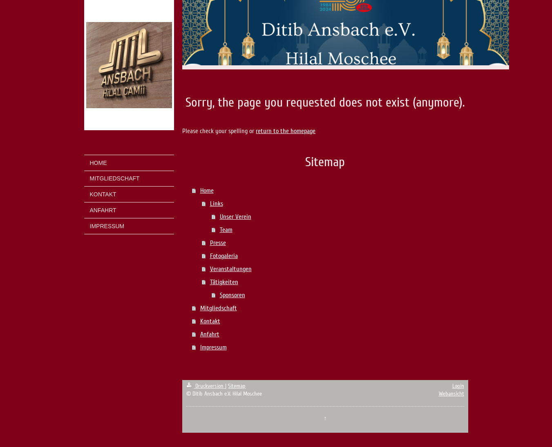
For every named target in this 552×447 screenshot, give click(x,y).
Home (207, 191)
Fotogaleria (224, 256)
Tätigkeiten (224, 282)
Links (216, 204)
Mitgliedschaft (218, 308)
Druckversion (205, 386)
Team (226, 230)
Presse (218, 243)
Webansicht (451, 393)
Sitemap (237, 386)
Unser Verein (235, 217)
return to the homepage (285, 131)
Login (458, 386)
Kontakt (210, 321)
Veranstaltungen (231, 269)
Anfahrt (209, 334)
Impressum (213, 347)
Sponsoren (232, 295)
